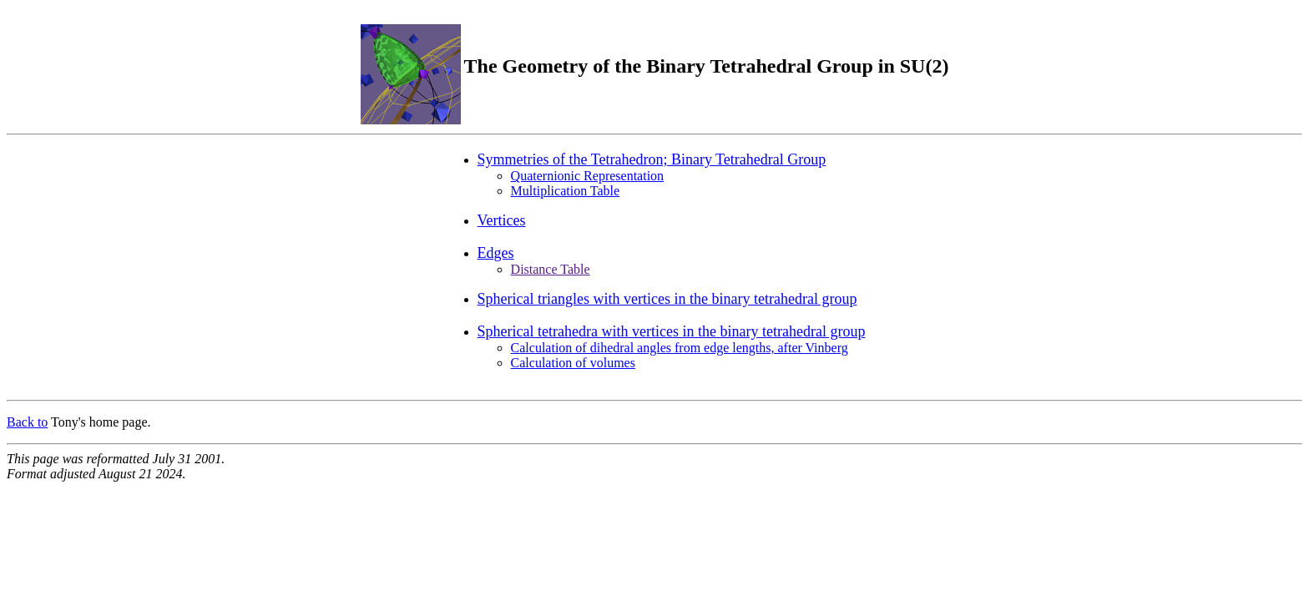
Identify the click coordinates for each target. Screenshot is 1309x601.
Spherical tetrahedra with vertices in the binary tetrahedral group (672, 331)
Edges (496, 253)
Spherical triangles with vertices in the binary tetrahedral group (667, 298)
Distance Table (550, 269)
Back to (27, 422)
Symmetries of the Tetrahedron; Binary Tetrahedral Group (652, 159)
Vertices (502, 220)
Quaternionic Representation (588, 176)
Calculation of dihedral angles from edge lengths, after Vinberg (679, 348)
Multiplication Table (565, 191)
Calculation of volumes (573, 363)
